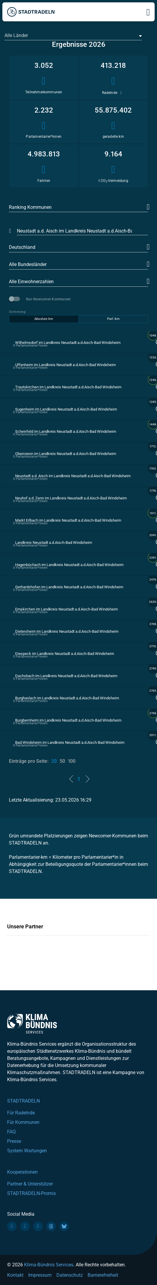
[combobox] (73, 35)
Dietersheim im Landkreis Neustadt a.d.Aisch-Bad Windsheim (66, 631)
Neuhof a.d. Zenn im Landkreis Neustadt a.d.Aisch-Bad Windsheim (71, 498)
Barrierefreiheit (103, 1275)
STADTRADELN (23, 1101)
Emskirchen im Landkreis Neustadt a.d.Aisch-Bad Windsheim (66, 609)
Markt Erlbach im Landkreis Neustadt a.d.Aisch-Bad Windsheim (68, 520)
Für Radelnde (21, 1113)
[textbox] (72, 35)
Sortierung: (17, 312)
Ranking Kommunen (30, 207)
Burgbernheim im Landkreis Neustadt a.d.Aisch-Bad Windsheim (68, 720)
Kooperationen (22, 1172)
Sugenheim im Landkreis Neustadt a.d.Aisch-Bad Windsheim (66, 409)
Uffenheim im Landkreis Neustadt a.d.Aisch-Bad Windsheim (65, 365)
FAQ (11, 1132)
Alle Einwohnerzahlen (31, 281)
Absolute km (43, 319)
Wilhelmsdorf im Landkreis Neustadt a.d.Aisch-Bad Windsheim (67, 342)
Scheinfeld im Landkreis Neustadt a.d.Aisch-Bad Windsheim (65, 431)
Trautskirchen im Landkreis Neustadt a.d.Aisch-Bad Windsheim (68, 387)
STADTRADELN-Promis (31, 1193)
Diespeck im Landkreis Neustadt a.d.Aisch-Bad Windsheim (64, 653)
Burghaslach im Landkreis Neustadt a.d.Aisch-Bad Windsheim (67, 698)
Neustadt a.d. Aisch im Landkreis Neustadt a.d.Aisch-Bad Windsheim (73, 476)
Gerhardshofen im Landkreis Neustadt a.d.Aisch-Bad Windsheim (69, 587)
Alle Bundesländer (28, 264)
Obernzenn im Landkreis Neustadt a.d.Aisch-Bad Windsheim (65, 453)
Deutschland (22, 247)
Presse (14, 1141)
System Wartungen (27, 1150)
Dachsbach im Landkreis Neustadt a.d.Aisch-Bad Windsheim (66, 676)
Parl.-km (113, 319)
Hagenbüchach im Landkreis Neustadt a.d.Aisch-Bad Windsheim (69, 565)
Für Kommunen (23, 1122)
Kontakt (15, 1275)
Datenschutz (69, 1275)
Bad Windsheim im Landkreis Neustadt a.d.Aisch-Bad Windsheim (69, 742)
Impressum (40, 1275)
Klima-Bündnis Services (48, 1265)
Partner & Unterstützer (30, 1184)
